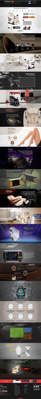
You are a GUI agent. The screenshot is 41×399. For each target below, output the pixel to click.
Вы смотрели (20, 398)
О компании (7, 3)
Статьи (21, 3)
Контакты (19, 3)
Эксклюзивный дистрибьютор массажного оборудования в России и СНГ (31, 0)
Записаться (25, 368)
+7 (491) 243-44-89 (3, 386)
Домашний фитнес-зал (34, 3)
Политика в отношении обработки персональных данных (4, 388)
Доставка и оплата (11, 3)
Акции (5, 3)
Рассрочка (14, 3)
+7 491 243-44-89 (34, 1)
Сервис (16, 3)
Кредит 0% (25, 390)
